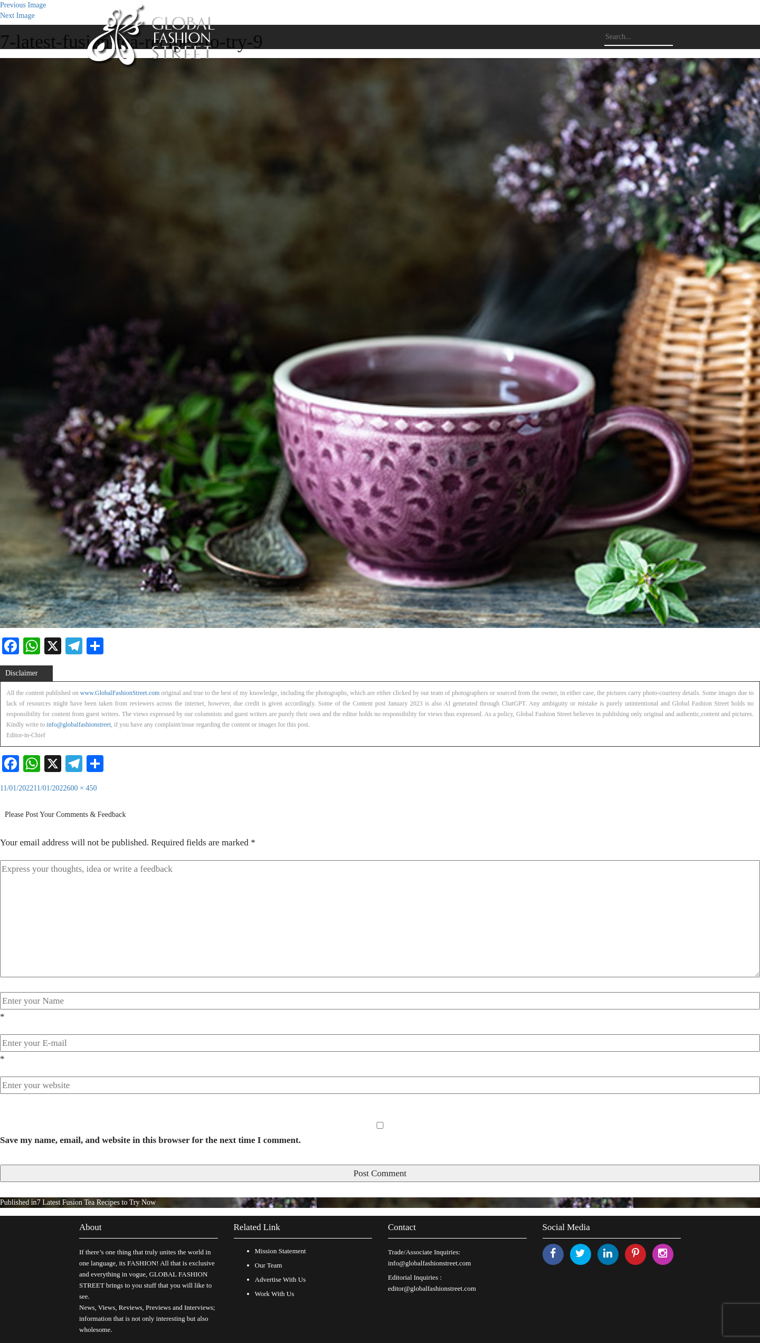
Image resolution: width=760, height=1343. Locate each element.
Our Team (268, 1265)
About (90, 1227)
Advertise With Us (280, 1279)
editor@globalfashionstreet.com (432, 1288)
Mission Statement (280, 1251)
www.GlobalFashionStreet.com (120, 693)
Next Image (17, 16)
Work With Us (274, 1294)
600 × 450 (82, 788)
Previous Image (23, 5)
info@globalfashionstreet (78, 724)
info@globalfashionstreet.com (429, 1263)
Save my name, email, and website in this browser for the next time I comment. (150, 1140)
